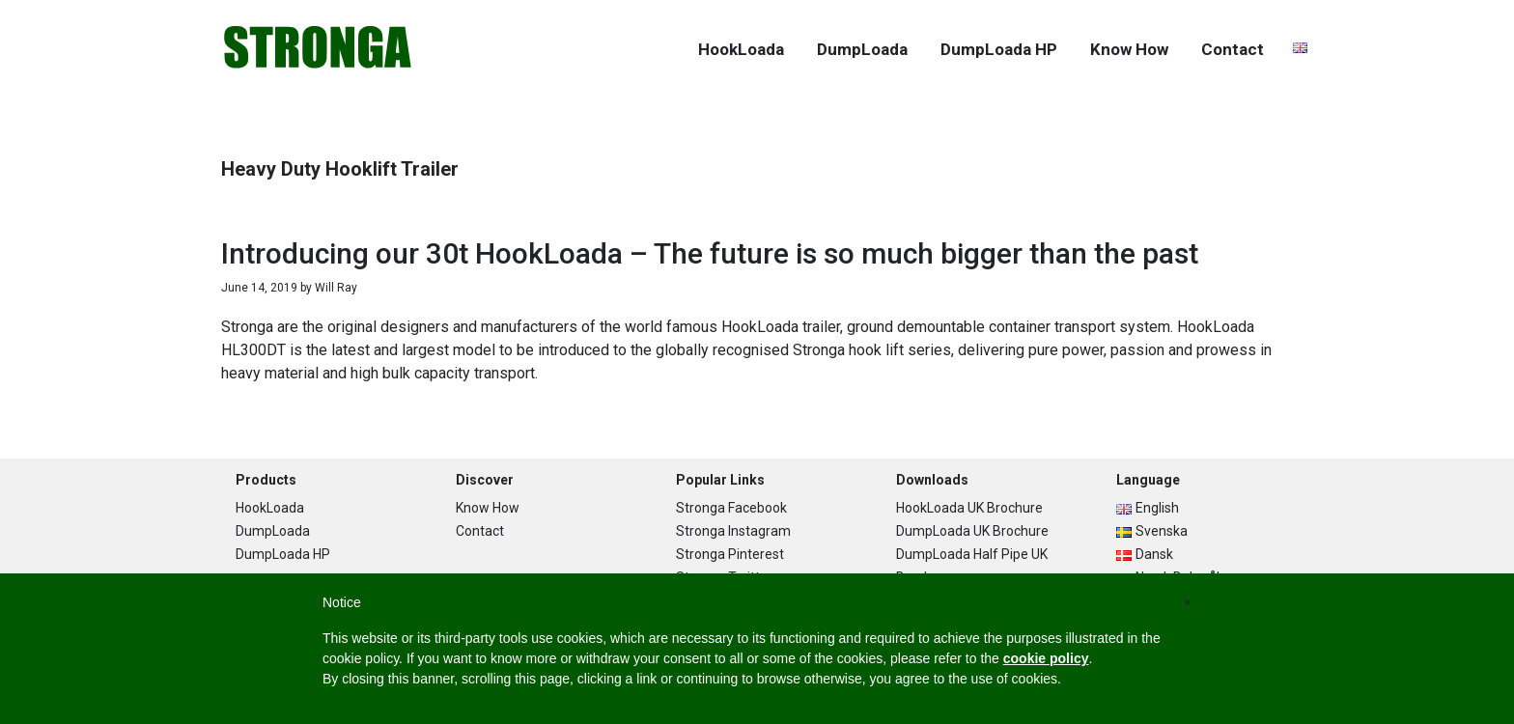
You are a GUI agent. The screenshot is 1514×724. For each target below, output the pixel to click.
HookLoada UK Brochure (969, 507)
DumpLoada (273, 531)
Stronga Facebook (731, 507)
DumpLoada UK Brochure (972, 531)
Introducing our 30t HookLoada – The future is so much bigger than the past (709, 253)
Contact (480, 531)
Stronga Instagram (733, 531)
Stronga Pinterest (730, 554)
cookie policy (1046, 658)
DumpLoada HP (283, 554)
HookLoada (270, 507)
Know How (487, 507)
